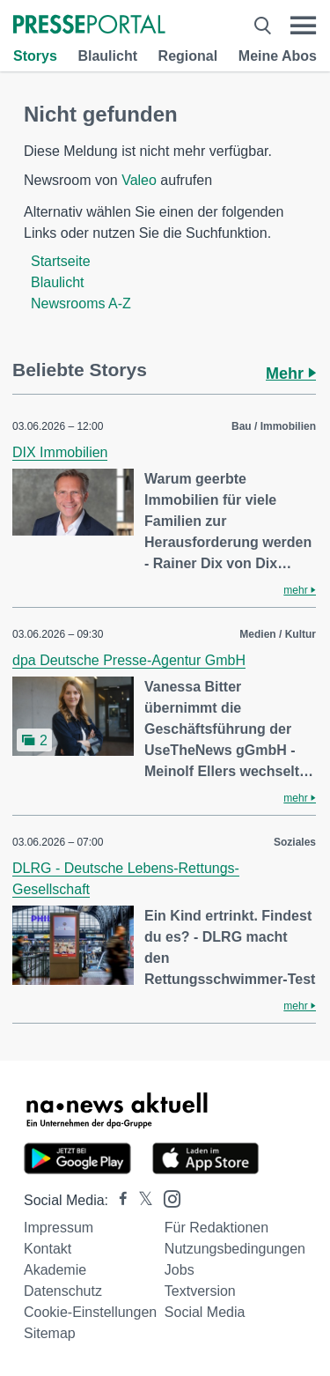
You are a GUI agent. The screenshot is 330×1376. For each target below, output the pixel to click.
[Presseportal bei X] (140, 1200)
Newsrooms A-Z (81, 303)
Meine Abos (277, 55)
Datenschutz (63, 1291)
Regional (188, 55)
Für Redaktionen (216, 1227)
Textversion (200, 1291)
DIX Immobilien (59, 452)
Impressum (58, 1227)
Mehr (291, 373)
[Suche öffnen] (262, 25)
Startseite (61, 261)
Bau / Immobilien (273, 426)
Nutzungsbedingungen (235, 1248)
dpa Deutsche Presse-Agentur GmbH (129, 660)
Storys (35, 55)
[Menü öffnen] (303, 25)
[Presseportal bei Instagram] (166, 1197)
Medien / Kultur (277, 634)
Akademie (55, 1269)
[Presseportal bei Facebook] (118, 1200)
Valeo (139, 180)
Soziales (295, 842)
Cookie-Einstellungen (90, 1312)
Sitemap (50, 1333)
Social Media (205, 1312)
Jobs (179, 1269)
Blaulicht (107, 55)
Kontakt (47, 1248)
